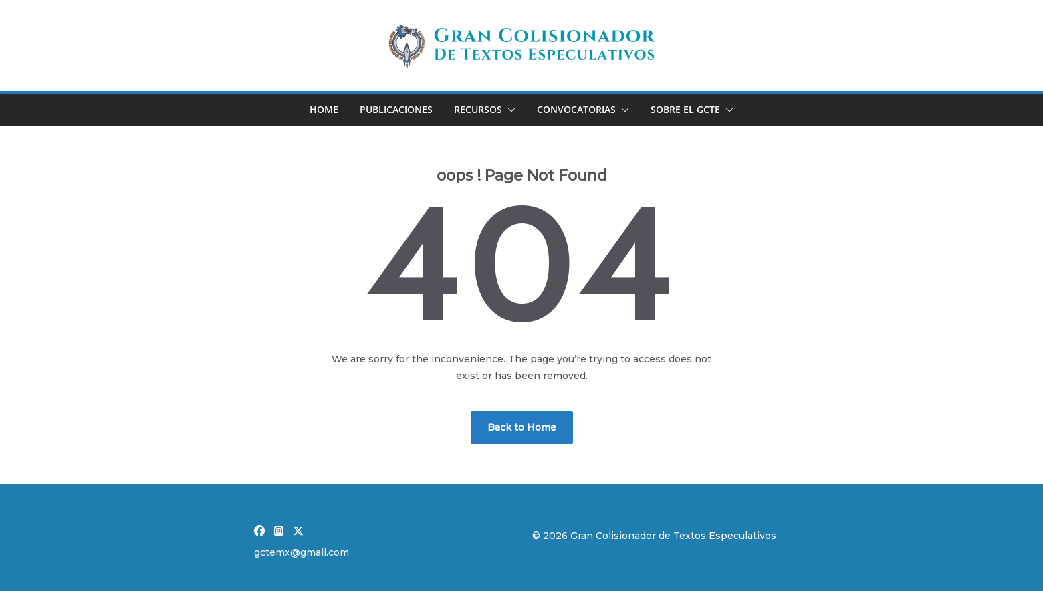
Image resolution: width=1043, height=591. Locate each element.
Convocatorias (576, 109)
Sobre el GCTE (685, 109)
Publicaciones (396, 109)
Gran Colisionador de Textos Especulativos (673, 535)
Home (324, 109)
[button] (508, 109)
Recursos (478, 109)
